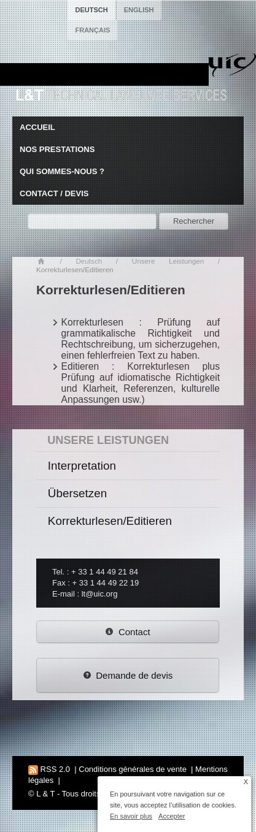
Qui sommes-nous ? (62, 171)
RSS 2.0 (49, 769)
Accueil (37, 127)
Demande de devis (128, 675)
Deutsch (89, 261)
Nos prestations (57, 149)
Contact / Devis (54, 193)
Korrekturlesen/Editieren (110, 520)
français (92, 30)
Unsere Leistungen (168, 261)
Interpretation (82, 465)
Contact (127, 632)
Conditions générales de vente (133, 769)
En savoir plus (131, 816)
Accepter (171, 816)
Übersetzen (77, 493)
